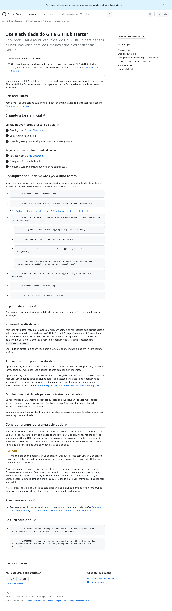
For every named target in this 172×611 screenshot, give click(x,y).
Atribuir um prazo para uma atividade (32, 361)
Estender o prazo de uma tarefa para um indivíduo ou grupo (67, 385)
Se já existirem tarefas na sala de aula (32, 150)
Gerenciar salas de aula (17, 106)
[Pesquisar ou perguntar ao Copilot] (84, 14)
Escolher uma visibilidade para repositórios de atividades (45, 394)
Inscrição (163, 14)
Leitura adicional (21, 519)
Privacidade (39, 600)
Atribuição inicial (62, 21)
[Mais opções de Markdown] (143, 36)
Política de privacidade (14, 584)
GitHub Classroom (33, 21)
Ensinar (48, 21)
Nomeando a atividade (22, 324)
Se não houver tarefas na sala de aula (32, 124)
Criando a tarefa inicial (25, 115)
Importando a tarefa (21, 306)
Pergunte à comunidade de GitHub (104, 578)
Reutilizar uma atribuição (78, 510)
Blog (88, 600)
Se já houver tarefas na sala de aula (71, 211)
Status (50, 600)
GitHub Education (15, 21)
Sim (11, 579)
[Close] (164, 4)
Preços (58, 600)
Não (23, 579)
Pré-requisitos (18, 95)
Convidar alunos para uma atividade (36, 424)
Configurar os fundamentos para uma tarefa (43, 176)
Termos (28, 600)
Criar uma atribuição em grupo (46, 510)
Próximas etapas (20, 500)
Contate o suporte (96, 582)
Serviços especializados (73, 600)
